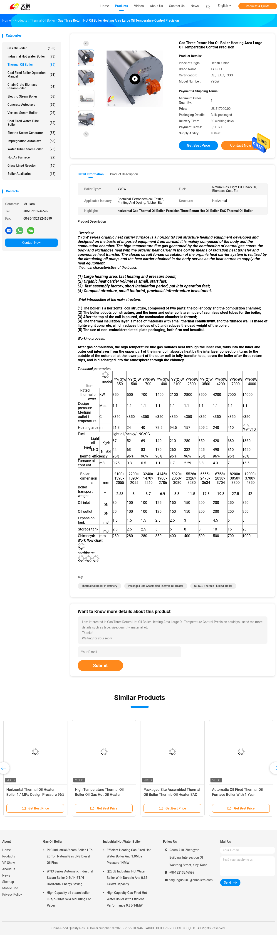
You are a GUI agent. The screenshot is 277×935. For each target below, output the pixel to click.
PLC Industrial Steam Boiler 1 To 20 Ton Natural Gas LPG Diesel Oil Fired (69, 856)
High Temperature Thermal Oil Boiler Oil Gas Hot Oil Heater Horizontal (99, 794)
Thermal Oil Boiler (31, 64)
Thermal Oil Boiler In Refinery (99, 586)
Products (8, 856)
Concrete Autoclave (31, 104)
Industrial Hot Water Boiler (31, 56)
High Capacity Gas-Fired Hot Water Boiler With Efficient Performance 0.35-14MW (127, 899)
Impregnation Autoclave (31, 141)
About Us (8, 869)
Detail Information (91, 174)
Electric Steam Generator (31, 133)
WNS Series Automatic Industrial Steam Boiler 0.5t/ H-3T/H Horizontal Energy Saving (70, 878)
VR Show (8, 863)
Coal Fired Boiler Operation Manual (31, 74)
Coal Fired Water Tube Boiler (31, 122)
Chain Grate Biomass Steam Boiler (31, 86)
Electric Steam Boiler (31, 96)
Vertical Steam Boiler (31, 113)
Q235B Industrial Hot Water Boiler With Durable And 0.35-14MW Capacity (127, 878)
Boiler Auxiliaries (31, 173)
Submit (100, 665)
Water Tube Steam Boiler (31, 149)
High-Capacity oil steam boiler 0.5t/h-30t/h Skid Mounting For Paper (69, 899)
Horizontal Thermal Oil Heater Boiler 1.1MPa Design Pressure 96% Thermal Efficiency (35, 794)
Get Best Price (198, 145)
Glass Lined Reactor (31, 165)
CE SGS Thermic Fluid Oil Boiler (213, 586)
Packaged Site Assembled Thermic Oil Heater (155, 586)
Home (6, 850)
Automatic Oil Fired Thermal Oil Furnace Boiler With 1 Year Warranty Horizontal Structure (237, 794)
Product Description (124, 174)
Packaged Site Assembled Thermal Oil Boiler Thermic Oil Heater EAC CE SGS (171, 794)
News (6, 875)
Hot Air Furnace (31, 157)
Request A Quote (258, 6)
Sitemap (8, 882)
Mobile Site (10, 888)
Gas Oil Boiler (31, 48)
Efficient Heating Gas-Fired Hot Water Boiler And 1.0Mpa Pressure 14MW (129, 856)
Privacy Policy (12, 894)
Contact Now (31, 242)
